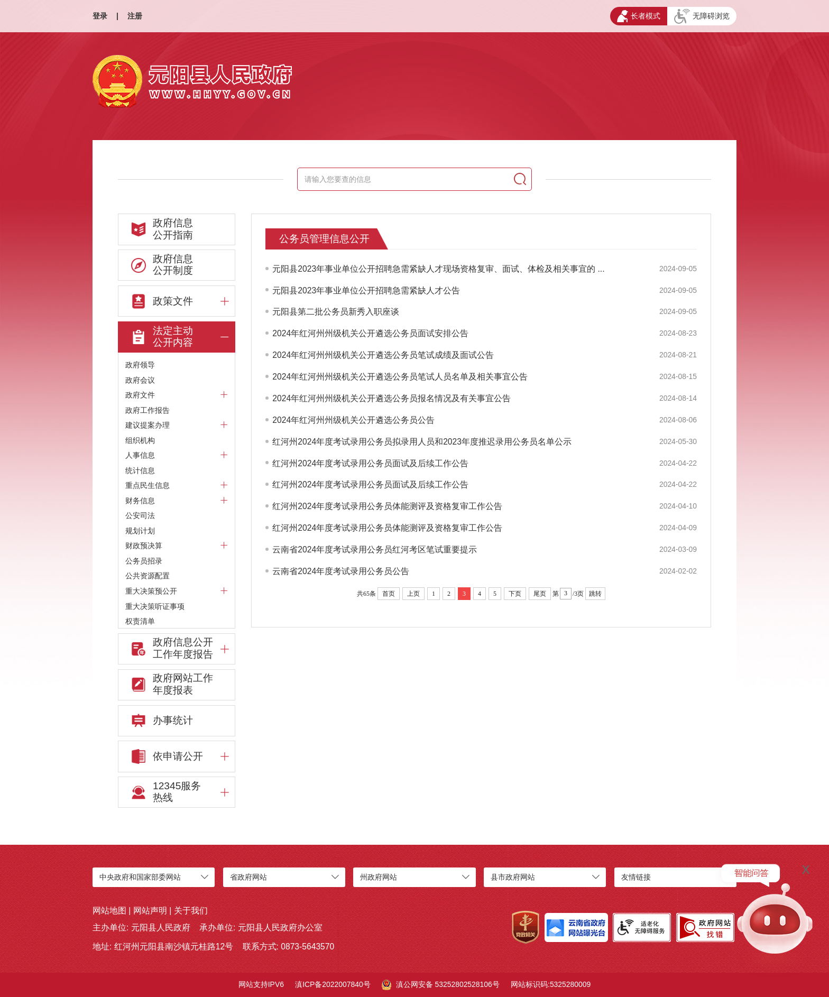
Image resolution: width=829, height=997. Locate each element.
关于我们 (191, 910)
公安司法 (140, 515)
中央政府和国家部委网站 (140, 877)
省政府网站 (248, 877)
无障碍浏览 (702, 16)
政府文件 (176, 394)
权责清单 (140, 621)
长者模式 (638, 16)
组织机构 (140, 440)
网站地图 (109, 910)
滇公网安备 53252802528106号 (441, 985)
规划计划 (140, 531)
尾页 (539, 593)
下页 (515, 593)
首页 (388, 593)
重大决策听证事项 (155, 606)
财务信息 (176, 500)
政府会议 (140, 380)
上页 (413, 593)
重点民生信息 (176, 485)
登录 (100, 16)
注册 (134, 16)
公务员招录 (143, 561)
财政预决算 (176, 545)
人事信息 (176, 454)
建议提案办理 (176, 424)
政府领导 (140, 365)
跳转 (595, 593)
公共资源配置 (147, 575)
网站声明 (150, 910)
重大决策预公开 (176, 590)
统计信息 (140, 470)
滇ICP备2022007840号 (333, 984)
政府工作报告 (147, 410)
